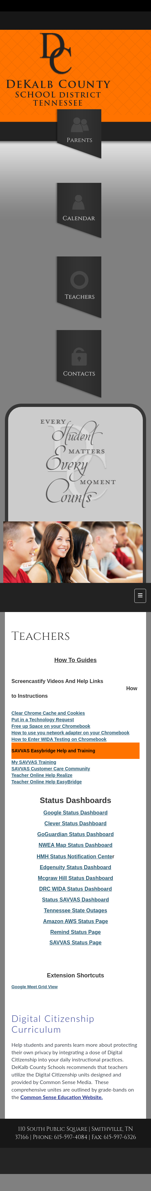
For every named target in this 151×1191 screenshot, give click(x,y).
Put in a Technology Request (42, 719)
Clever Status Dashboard (75, 823)
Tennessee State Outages (75, 910)
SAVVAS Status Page (75, 942)
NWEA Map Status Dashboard (75, 845)
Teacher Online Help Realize (41, 775)
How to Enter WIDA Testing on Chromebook (59, 739)
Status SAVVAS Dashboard (75, 899)
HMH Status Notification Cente (74, 856)
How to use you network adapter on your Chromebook (70, 732)
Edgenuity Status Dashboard (75, 867)
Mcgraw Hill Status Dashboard (75, 878)
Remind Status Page (75, 932)
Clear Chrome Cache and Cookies (48, 713)
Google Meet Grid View (34, 986)
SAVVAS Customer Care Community (50, 768)
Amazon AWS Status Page (75, 921)
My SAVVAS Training (33, 762)
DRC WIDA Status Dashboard (75, 889)
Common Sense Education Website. (61, 1097)
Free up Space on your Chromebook (50, 726)
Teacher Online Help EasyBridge (46, 781)
